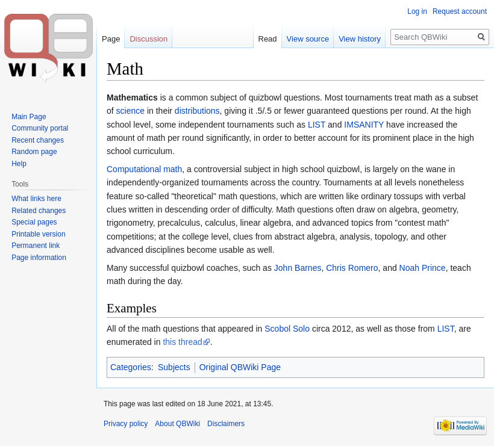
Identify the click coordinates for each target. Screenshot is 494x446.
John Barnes (298, 268)
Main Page (28, 117)
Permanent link (35, 245)
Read (267, 38)
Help (19, 164)
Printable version (38, 234)
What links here (36, 198)
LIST (316, 124)
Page (111, 38)
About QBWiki (177, 424)
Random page (34, 151)
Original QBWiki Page (240, 367)
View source (308, 38)
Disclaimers (226, 424)
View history (360, 38)
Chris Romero (352, 268)
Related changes (38, 210)
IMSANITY (364, 124)
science (130, 111)
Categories (130, 367)
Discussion (148, 38)
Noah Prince (422, 268)
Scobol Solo (287, 328)
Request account (460, 11)
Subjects (174, 367)
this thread (182, 342)
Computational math (144, 169)
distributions (197, 111)
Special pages (34, 222)
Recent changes (37, 140)
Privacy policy (126, 424)
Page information (38, 257)
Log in (417, 11)
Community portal (39, 128)
